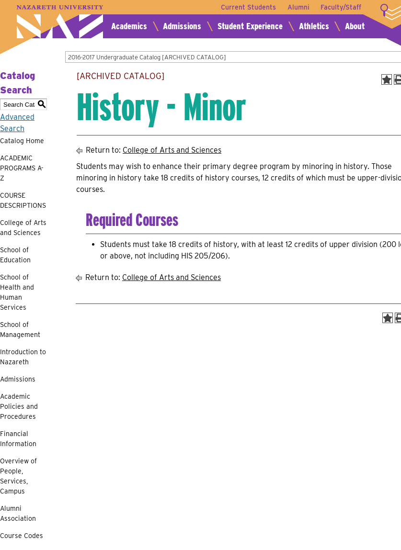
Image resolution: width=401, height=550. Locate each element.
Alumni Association (18, 513)
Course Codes (21, 535)
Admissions (182, 26)
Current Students (247, 7)
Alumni (298, 7)
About (355, 26)
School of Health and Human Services (17, 292)
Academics (129, 26)
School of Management (20, 329)
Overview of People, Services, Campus (18, 476)
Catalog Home (22, 141)
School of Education (15, 255)
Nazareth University (60, 21)
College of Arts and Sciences (23, 227)
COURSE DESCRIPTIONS (23, 200)
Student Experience (250, 26)
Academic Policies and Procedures (19, 406)
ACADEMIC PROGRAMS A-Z (22, 168)
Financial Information (18, 439)
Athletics (314, 26)
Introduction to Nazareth (23, 357)
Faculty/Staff (341, 7)
